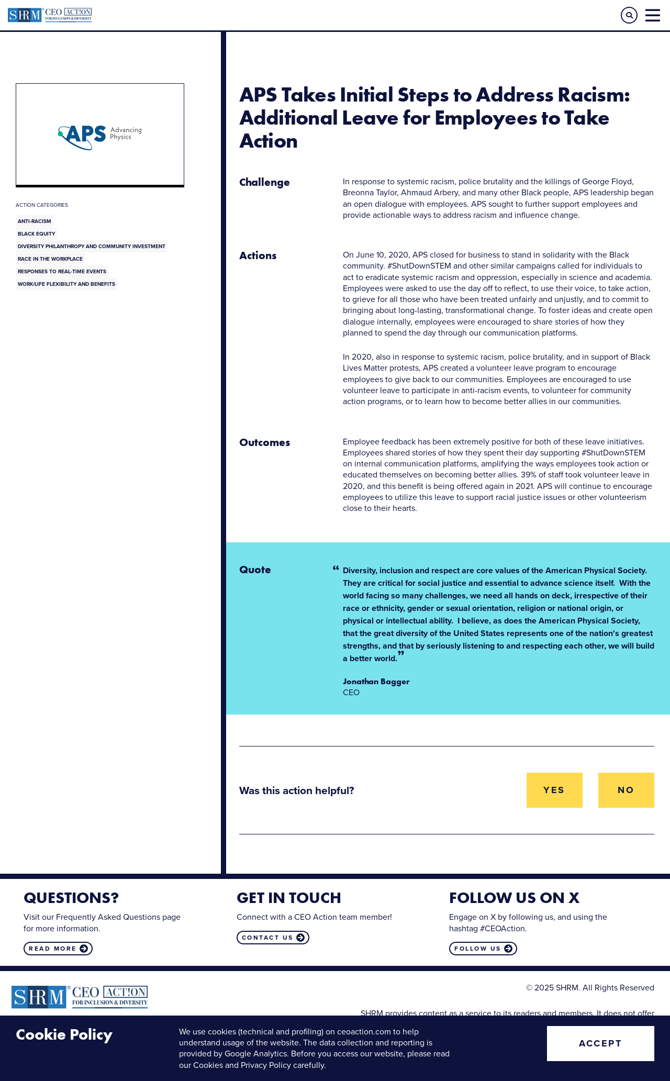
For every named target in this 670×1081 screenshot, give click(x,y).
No (626, 790)
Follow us (477, 948)
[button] (629, 15)
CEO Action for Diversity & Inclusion (171, 15)
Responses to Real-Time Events (62, 271)
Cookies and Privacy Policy (242, 1065)
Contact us (268, 937)
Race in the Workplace (50, 259)
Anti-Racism (34, 221)
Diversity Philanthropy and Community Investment (91, 246)
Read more (53, 948)
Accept (600, 1043)
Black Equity (36, 234)
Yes (554, 790)
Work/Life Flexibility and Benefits (66, 284)
